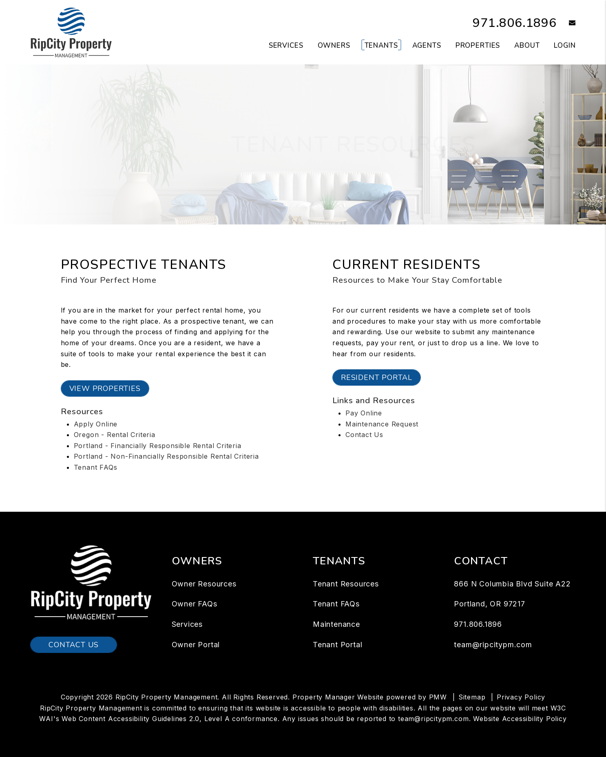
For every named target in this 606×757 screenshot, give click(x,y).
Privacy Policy (521, 697)
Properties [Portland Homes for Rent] (478, 45)
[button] (566, 23)
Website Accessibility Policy (519, 719)
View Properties (105, 388)
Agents (426, 45)
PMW (438, 697)
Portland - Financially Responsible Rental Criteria (157, 446)
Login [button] (564, 45)
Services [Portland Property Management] (286, 45)
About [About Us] (527, 45)
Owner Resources (204, 583)
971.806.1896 (515, 23)
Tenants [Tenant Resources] (381, 45)
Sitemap (472, 697)
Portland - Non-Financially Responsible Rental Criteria (166, 456)
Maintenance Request (381, 424)
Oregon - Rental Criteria (114, 435)
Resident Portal (376, 377)
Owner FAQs (194, 603)
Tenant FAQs (95, 467)
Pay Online (363, 413)
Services (187, 624)
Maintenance (336, 624)
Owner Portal (196, 644)
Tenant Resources (346, 583)
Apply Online (96, 424)
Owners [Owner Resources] (334, 45)
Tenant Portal (337, 644)
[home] (71, 31)
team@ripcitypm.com (493, 644)
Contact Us (364, 435)
